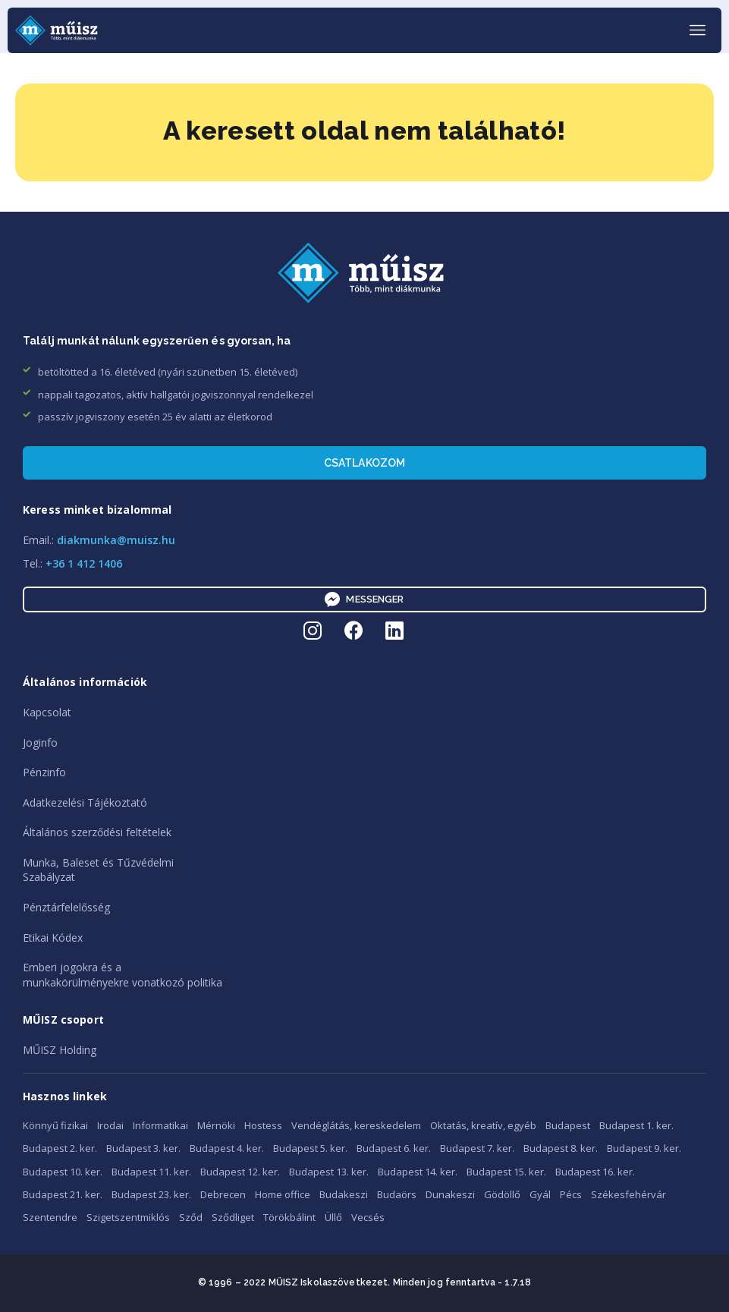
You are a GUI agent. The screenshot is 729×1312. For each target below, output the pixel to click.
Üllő (333, 1217)
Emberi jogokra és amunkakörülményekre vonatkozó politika (122, 975)
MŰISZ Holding (59, 1050)
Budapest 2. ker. (60, 1148)
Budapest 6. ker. (394, 1148)
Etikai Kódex (53, 937)
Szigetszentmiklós (128, 1217)
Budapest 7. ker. (477, 1148)
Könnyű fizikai (55, 1125)
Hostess (263, 1125)
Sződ (191, 1217)
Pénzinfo (44, 772)
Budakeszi (343, 1194)
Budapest (567, 1125)
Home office (282, 1194)
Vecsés (368, 1217)
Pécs (571, 1194)
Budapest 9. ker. (644, 1148)
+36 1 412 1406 (84, 563)
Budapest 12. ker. (240, 1171)
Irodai (110, 1125)
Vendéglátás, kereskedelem (356, 1125)
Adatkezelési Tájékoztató (85, 802)
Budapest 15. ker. (506, 1171)
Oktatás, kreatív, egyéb (483, 1125)
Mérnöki (216, 1125)
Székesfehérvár (628, 1194)
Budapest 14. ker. (417, 1171)
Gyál (540, 1194)
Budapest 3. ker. (143, 1148)
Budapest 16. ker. (595, 1171)
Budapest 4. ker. (227, 1148)
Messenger (364, 599)
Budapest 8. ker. (560, 1148)
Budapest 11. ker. (151, 1171)
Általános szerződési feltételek (97, 832)
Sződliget (233, 1217)
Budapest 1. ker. (636, 1125)
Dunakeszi (450, 1194)
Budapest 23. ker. (151, 1194)
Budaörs (396, 1194)
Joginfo (40, 742)
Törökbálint (289, 1217)
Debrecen (223, 1194)
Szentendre (50, 1217)
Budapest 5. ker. (310, 1148)
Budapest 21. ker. (62, 1194)
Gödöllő (502, 1194)
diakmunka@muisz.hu (116, 540)
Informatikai (160, 1125)
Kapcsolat (47, 712)
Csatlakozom (365, 463)
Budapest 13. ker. (329, 1171)
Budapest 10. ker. (62, 1171)
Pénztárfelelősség (66, 907)
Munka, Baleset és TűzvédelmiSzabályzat (98, 870)
